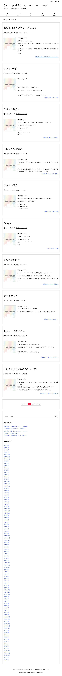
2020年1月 (6, 614)
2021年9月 (6, 569)
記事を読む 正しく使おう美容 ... (49, 393)
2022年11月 (7, 538)
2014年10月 (7, 655)
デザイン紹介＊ (12, 109)
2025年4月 (6, 472)
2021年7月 (6, 574)
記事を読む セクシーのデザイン (49, 357)
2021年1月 (6, 587)
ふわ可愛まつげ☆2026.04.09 (11, 433)
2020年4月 (6, 608)
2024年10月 (7, 486)
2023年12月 (7, 508)
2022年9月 (6, 542)
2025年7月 (6, 465)
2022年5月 (6, 551)
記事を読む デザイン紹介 (51, 97)
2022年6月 (6, 549)
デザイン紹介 (11, 68)
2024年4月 (6, 499)
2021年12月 (7, 562)
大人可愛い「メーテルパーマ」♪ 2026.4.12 (15, 426)
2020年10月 (7, 594)
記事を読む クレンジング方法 (50, 173)
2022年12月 (7, 535)
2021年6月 (6, 576)
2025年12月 (7, 454)
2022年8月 (6, 544)
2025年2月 (6, 477)
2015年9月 (6, 630)
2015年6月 (6, 637)
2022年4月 (6, 553)
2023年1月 (6, 533)
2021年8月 (6, 571)
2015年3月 (6, 644)
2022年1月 (6, 560)
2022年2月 (6, 558)
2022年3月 (6, 556)
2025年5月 (6, 470)
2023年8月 (6, 517)
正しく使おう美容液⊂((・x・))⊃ (20, 369)
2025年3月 (6, 474)
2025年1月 (6, 479)
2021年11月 (7, 565)
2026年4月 (6, 445)
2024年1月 (6, 506)
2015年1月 (6, 648)
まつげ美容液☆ (12, 260)
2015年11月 (7, 626)
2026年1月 (6, 452)
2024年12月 (7, 481)
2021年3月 (6, 583)
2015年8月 (6, 632)
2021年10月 (7, 567)
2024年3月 (6, 502)
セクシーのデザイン (14, 331)
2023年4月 (6, 526)
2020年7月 (6, 601)
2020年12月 (7, 590)
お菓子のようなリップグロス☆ (20, 28)
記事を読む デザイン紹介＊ (50, 137)
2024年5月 (6, 497)
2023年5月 (6, 524)
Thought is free (39, 672)
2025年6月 (6, 468)
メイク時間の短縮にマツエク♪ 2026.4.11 (14, 428)
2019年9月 (6, 621)
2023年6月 (6, 522)
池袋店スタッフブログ (21, 32)
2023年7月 (6, 520)
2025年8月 (6, 463)
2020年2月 (6, 612)
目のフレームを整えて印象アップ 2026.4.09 (15, 435)
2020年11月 (7, 592)
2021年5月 (6, 578)
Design (7, 223)
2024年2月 (6, 504)
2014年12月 (7, 650)
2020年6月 (6, 603)
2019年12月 (7, 617)
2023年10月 (7, 513)
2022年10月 (7, 540)
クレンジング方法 (13, 149)
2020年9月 (6, 596)
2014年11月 (7, 653)
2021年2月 (6, 585)
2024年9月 (6, 488)
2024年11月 (7, 483)
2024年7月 (6, 492)
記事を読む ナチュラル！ (51, 319)
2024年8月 (6, 490)
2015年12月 (7, 623)
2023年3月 (6, 529)
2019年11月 (7, 619)
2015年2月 (6, 646)
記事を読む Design (52, 248)
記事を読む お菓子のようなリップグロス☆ (46, 57)
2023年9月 (6, 515)
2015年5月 (6, 639)
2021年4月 (6, 580)
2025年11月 (7, 456)
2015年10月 (7, 628)
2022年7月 (6, 547)
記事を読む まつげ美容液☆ (50, 284)
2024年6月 (6, 495)
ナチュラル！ (11, 295)
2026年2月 (6, 450)
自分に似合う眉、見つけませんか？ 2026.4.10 (16, 431)
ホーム (5, 19)
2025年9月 (6, 461)
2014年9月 (6, 657)
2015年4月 (6, 641)
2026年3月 (6, 447)
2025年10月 (7, 459)
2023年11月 (7, 511)
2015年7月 (6, 635)
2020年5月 (6, 605)
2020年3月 (6, 610)
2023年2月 (6, 531)
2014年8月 (6, 659)
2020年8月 (6, 599)
